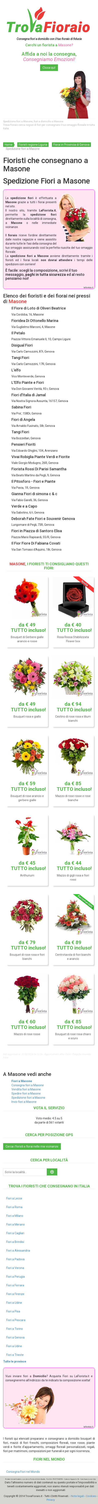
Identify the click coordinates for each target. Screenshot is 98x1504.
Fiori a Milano (14, 1215)
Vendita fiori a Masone (26, 1089)
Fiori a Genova (15, 1337)
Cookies (91, 1496)
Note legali (77, 1496)
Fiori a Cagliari (15, 1233)
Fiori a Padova (15, 1259)
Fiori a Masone (21, 1081)
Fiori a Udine (14, 1302)
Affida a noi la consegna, (49, 56)
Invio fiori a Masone (24, 1101)
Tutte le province (14, 1361)
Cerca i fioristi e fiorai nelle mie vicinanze (32, 1146)
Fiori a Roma (14, 1207)
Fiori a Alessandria (18, 1250)
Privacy (51, 1499)
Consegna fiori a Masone (27, 1085)
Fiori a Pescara (15, 1320)
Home (8, 144)
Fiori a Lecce (14, 1198)
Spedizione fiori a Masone (28, 1097)
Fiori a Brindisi (15, 1242)
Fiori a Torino (14, 1328)
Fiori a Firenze (15, 1294)
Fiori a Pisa (13, 1311)
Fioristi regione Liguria (33, 144)
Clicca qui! (49, 67)
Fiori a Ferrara (15, 1285)
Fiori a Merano (15, 1224)
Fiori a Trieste (15, 1354)
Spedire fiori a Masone (26, 1093)
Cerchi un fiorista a (49, 45)
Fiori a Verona (15, 1268)
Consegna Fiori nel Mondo (23, 1471)
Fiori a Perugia (15, 1276)
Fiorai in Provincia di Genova (71, 144)
